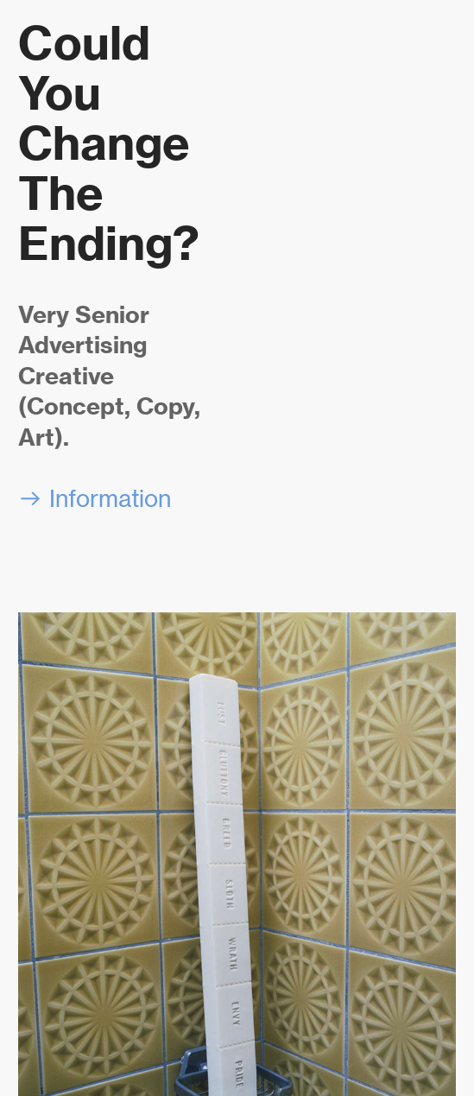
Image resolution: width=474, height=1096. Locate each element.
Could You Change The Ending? (108, 143)
